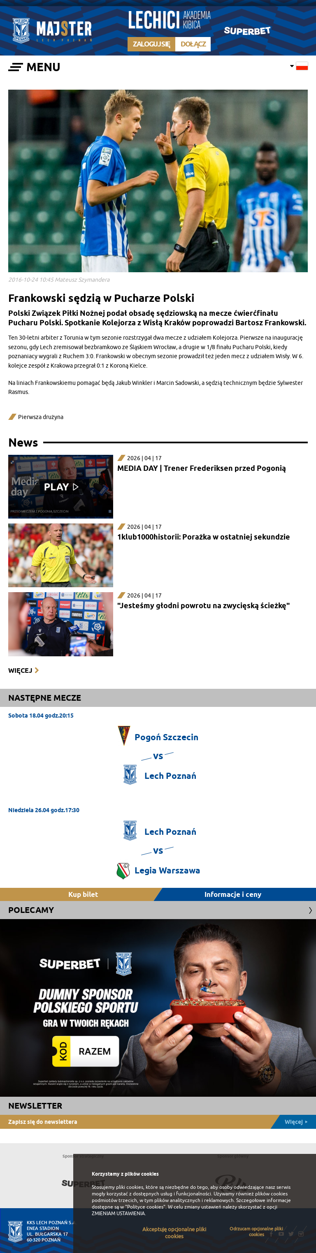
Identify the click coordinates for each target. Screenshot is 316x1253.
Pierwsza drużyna (40, 417)
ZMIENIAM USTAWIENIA (118, 1213)
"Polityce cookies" (145, 1207)
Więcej (20, 670)
